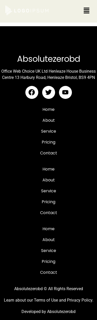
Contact (48, 153)
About (48, 120)
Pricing (48, 142)
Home (48, 109)
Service (48, 131)
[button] (86, 11)
